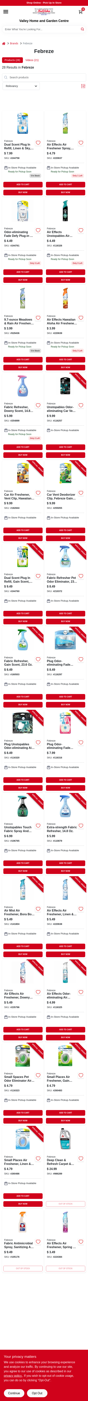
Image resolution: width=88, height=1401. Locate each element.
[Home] (3, 43)
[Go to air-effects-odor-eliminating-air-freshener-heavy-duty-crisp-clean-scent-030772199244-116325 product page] (65, 1001)
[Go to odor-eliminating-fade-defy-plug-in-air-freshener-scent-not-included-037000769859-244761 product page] (23, 241)
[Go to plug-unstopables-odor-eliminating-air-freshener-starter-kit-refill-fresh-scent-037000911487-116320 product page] (23, 751)
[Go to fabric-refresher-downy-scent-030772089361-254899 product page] (23, 416)
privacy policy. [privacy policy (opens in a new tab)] (13, 1375)
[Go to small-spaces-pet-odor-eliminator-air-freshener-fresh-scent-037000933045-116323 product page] (23, 1084)
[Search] (82, 29)
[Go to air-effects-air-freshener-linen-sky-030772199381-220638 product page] (65, 917)
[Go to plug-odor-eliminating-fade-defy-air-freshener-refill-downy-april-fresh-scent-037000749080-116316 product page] (65, 751)
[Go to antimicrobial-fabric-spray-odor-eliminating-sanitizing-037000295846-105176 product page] (23, 1241)
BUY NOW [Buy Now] (22, 192)
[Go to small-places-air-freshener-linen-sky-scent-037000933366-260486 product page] (23, 1167)
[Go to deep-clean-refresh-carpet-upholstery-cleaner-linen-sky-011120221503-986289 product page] (65, 1167)
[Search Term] (44, 29)
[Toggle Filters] (83, 86)
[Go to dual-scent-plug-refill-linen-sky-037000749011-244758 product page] (23, 153)
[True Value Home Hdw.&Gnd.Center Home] (44, 12)
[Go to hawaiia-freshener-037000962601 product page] (65, 328)
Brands (14, 43)
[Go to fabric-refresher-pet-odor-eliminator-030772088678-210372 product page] (65, 585)
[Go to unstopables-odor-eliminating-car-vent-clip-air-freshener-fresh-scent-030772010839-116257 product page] (65, 416)
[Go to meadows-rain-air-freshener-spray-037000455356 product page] (23, 328)
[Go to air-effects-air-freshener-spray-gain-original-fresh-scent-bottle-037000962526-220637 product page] (65, 153)
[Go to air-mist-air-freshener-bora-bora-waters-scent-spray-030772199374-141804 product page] (23, 917)
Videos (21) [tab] (32, 60)
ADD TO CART (23, 185)
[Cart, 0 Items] (80, 12)
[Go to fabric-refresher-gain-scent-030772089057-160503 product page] (23, 668)
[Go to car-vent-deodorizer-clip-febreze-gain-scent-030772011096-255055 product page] (65, 501)
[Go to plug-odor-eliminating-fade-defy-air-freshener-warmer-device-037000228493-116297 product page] (65, 668)
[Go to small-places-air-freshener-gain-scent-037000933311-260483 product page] (65, 1084)
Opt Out (37, 1393)
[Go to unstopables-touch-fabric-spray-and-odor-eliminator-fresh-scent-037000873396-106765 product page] (23, 834)
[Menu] (5, 11)
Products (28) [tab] (12, 60)
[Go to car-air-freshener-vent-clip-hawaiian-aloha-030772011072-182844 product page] (23, 501)
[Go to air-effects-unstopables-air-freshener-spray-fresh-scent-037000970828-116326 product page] (65, 241)
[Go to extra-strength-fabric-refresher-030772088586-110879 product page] (65, 834)
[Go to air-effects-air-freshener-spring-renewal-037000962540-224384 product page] (65, 1241)
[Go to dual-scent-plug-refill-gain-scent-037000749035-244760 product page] (23, 585)
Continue (14, 1393)
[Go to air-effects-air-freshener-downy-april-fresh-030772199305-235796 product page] (23, 1001)
